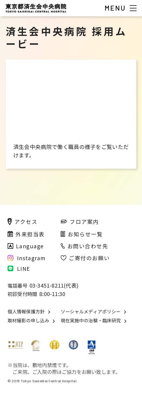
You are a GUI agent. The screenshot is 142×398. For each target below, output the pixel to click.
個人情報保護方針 (26, 311)
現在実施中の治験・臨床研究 (91, 320)
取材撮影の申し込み (28, 320)
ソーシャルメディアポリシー (91, 311)
